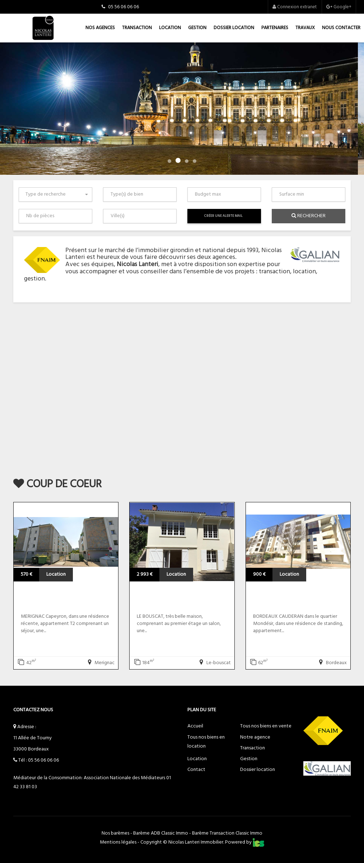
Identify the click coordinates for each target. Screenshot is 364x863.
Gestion (197, 28)
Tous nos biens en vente (265, 726)
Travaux (305, 28)
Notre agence (255, 737)
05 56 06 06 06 (43, 760)
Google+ (338, 7)
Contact (196, 770)
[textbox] (141, 194)
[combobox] (55, 194)
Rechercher (308, 216)
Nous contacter (341, 28)
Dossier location (234, 28)
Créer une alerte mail (223, 216)
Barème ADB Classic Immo (160, 833)
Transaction (137, 28)
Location (170, 28)
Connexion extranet (294, 7)
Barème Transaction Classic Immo (227, 833)
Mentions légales (118, 842)
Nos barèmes (115, 833)
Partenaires (274, 28)
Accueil (195, 726)
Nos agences (100, 28)
